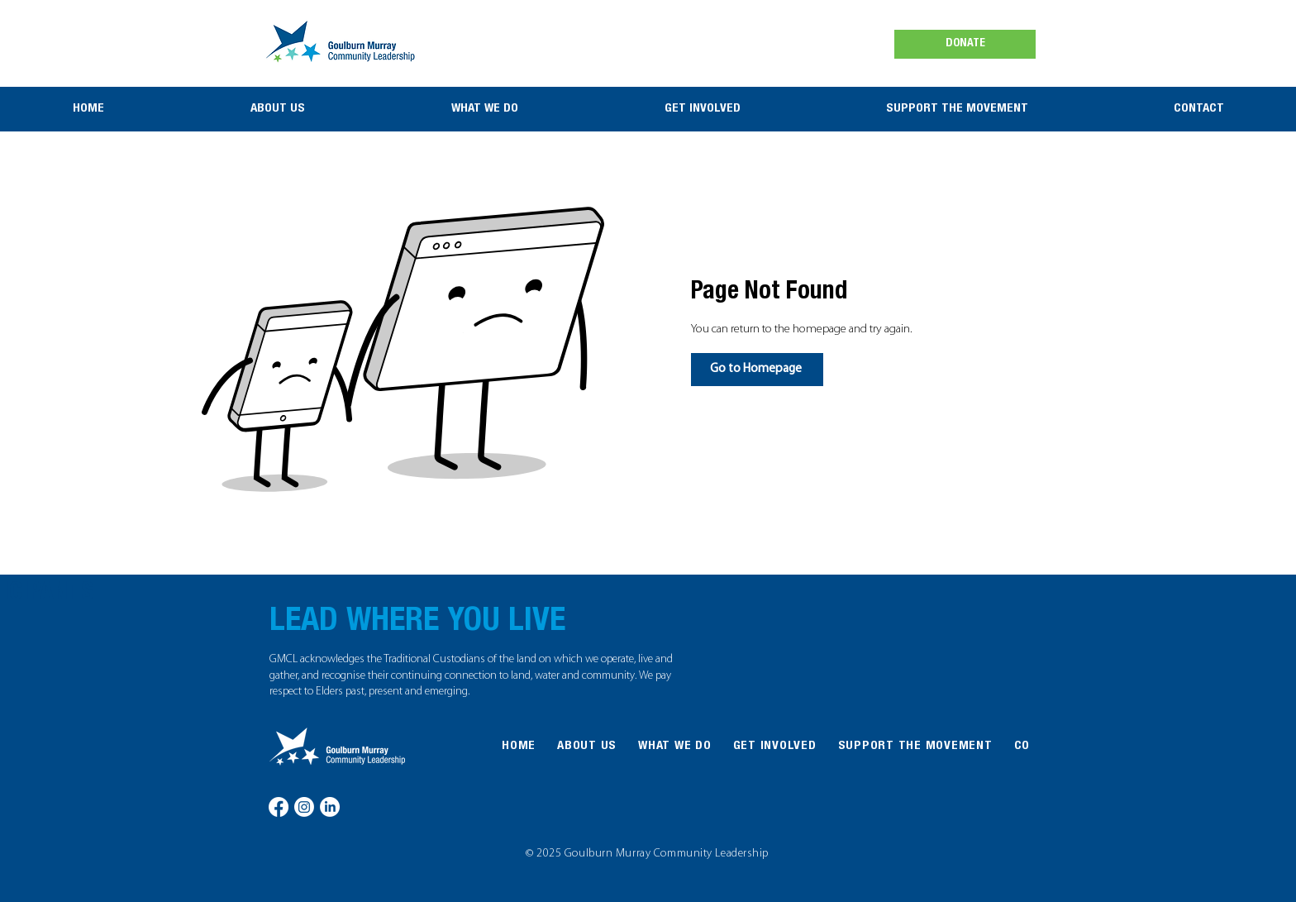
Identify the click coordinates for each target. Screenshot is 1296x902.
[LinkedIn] (330, 807)
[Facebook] (278, 807)
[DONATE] (965, 44)
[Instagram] (304, 807)
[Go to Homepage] (757, 369)
